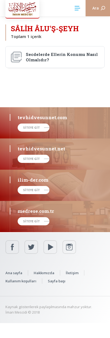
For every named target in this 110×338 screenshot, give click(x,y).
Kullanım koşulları (20, 281)
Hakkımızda (44, 272)
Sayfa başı (56, 281)
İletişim (72, 272)
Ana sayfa (13, 272)
